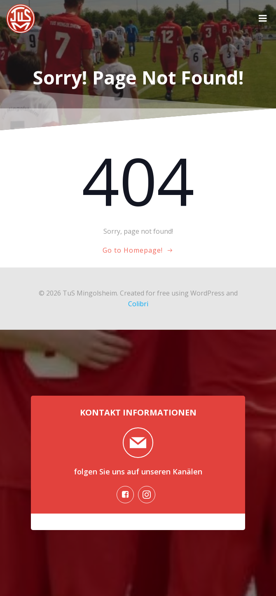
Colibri (138, 303)
